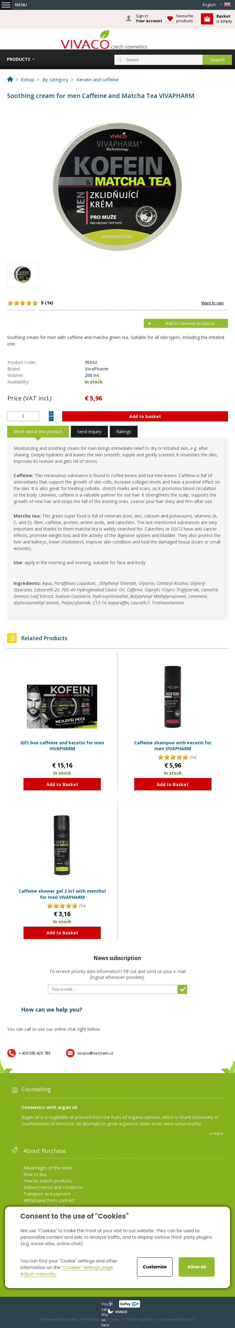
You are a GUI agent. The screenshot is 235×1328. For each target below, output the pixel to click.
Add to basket (145, 416)
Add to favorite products (190, 323)
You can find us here (105, 1303)
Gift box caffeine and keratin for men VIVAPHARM (62, 746)
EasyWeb (69, 1319)
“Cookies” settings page (87, 1267)
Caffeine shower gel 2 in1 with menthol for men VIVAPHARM (62, 894)
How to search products (48, 1181)
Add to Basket (62, 784)
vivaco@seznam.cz (95, 1053)
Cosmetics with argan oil (49, 1107)
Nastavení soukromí (177, 1319)
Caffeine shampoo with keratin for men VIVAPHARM (173, 746)
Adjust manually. (38, 1274)
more (218, 1133)
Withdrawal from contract (49, 1200)
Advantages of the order (48, 1168)
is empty (224, 19)
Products (18, 59)
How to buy (35, 1174)
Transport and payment (47, 1194)
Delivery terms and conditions (53, 1187)
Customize (155, 1267)
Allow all (196, 1267)
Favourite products (184, 18)
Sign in (149, 18)
